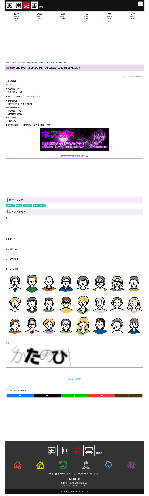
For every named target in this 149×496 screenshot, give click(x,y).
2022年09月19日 (39, 207)
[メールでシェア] (101, 397)
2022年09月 (27, 207)
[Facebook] (70, 481)
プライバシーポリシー (92, 476)
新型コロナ (10, 207)
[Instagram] (79, 481)
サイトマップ (78, 476)
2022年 (18, 207)
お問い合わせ (54, 476)
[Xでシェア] (47, 397)
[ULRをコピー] (128, 397)
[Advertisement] (74, 43)
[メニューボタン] (139, 5)
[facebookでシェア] (20, 397)
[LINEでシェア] (74, 397)
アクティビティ (65, 476)
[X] (74, 481)
